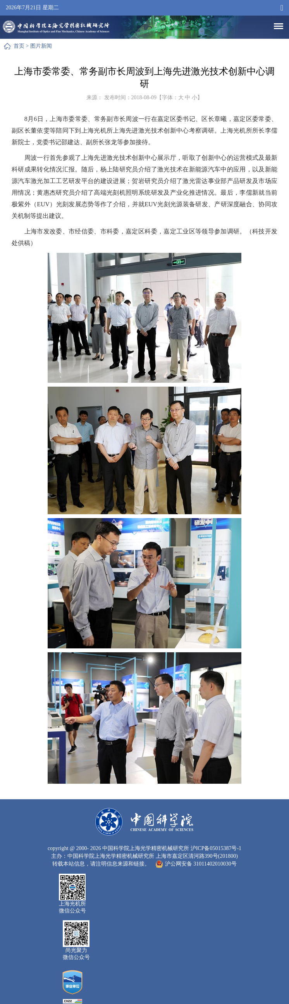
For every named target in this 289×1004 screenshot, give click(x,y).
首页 (19, 46)
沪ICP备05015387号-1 (216, 848)
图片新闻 (41, 46)
